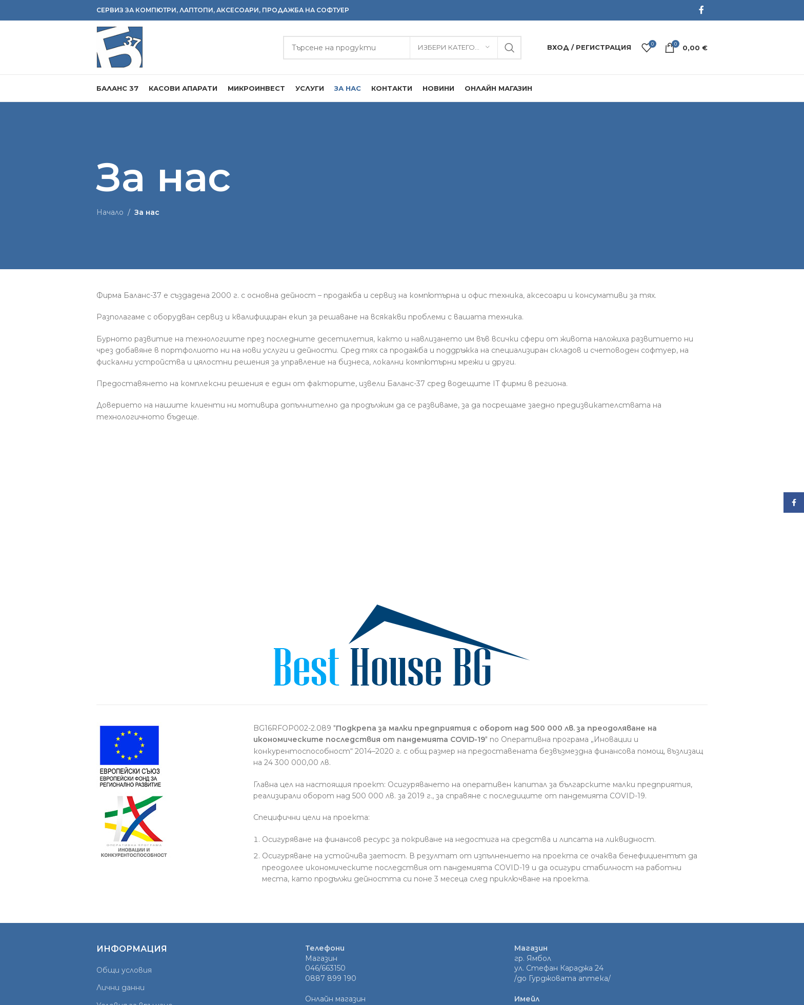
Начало (110, 212)
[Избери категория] (454, 47)
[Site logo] (119, 46)
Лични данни (120, 987)
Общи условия (124, 970)
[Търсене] (402, 47)
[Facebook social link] (701, 10)
